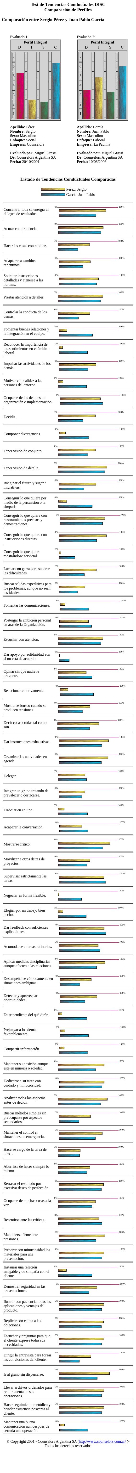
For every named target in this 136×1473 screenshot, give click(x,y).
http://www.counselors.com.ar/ (102, 1441)
